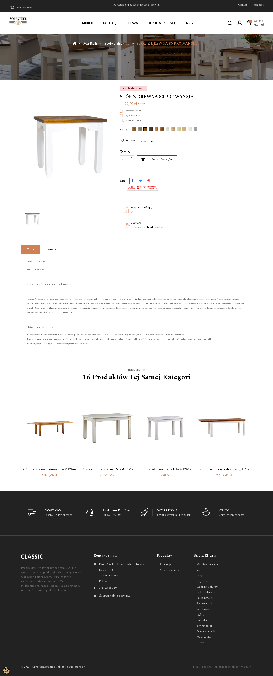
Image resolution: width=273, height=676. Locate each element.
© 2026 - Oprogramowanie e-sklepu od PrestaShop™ (53, 667)
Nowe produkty (169, 570)
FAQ (199, 576)
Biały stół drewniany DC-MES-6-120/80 (107, 469)
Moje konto (204, 637)
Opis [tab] (30, 249)
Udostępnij (132, 181)
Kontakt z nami (106, 555)
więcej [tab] (52, 249)
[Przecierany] (195, 130)
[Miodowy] (145, 130)
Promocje (166, 564)
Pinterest (149, 181)
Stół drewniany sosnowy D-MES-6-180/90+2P (49, 469)
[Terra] (173, 130)
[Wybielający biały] (167, 130)
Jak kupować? (205, 598)
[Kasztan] (162, 130)
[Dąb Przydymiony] (151, 130)
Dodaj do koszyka (157, 159)
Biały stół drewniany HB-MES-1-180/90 (165, 469)
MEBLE (87, 23)
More (189, 23)
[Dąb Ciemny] (134, 130)
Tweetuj (141, 181)
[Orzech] (156, 130)
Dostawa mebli (206, 631)
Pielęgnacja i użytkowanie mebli (204, 609)
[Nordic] (140, 130)
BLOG (200, 643)
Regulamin (203, 581)
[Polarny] (190, 130)
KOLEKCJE (111, 23)
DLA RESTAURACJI (162, 23)
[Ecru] (179, 130)
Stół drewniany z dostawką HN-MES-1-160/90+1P (224, 469)
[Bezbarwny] (184, 130)
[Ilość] (124, 159)
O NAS (133, 23)
